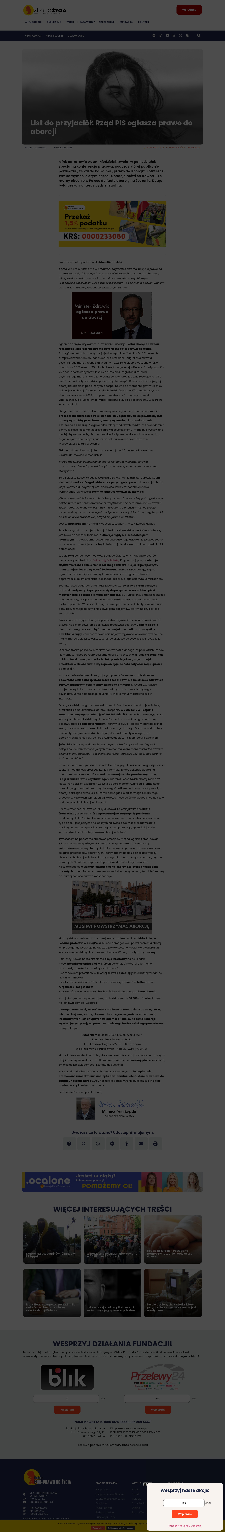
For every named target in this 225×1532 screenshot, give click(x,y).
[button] (145, 1484)
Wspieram (185, 1514)
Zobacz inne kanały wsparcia (184, 1526)
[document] (112, 766)
